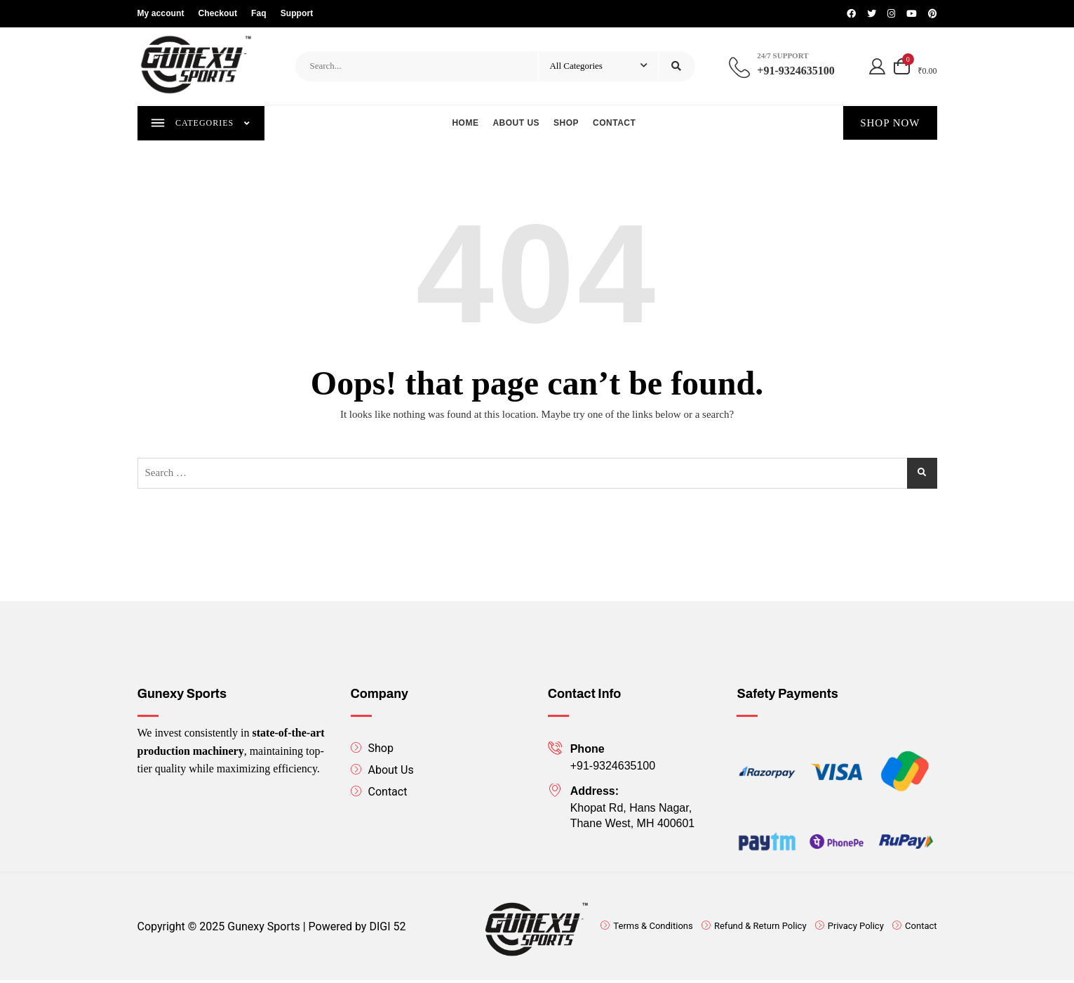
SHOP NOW (890, 123)
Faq (259, 13)
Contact (614, 123)
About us (516, 123)
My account (160, 13)
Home (465, 123)
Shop (566, 123)
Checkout (218, 13)
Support (297, 13)
